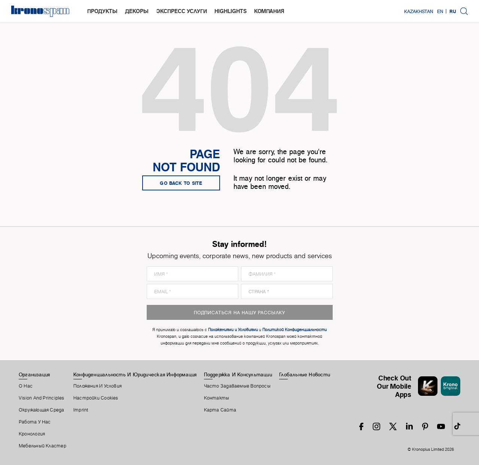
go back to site (181, 183)
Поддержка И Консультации (238, 374)
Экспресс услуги (181, 11)
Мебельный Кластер (42, 446)
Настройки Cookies (95, 398)
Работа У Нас (35, 422)
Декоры (137, 11)
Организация (34, 374)
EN (440, 11)
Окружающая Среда (41, 410)
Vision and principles (41, 398)
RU (452, 11)
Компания (269, 11)
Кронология (32, 434)
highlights (230, 11)
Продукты (102, 11)
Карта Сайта (220, 410)
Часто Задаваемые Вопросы (237, 386)
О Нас (26, 386)
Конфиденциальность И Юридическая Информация (134, 374)
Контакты (216, 398)
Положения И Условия (97, 386)
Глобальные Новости (304, 374)
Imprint (80, 410)
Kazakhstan (418, 11)
